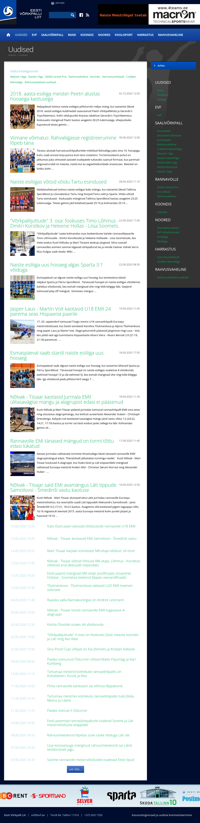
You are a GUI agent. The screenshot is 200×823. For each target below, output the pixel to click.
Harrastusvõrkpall (113, 76)
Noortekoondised (168, 228)
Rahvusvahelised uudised (40, 82)
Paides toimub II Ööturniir (67, 710)
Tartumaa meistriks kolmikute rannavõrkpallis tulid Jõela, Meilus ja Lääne (90, 698)
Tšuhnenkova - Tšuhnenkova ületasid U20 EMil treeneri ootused (90, 587)
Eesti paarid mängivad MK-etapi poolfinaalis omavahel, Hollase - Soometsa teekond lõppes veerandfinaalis (89, 575)
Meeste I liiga (18, 76)
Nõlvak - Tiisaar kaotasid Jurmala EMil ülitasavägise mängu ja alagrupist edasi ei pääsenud (67, 399)
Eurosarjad (164, 140)
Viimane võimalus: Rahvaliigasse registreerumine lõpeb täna (63, 140)
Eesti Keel (60, 3)
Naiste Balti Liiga (167, 162)
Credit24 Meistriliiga (169, 149)
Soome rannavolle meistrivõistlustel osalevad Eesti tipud (91, 759)
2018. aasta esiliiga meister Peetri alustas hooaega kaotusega (55, 96)
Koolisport (124, 35)
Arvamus (162, 95)
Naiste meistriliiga (168, 158)
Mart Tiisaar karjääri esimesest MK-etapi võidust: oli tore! (91, 550)
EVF (34, 35)
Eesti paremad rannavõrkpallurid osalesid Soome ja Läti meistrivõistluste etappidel (90, 722)
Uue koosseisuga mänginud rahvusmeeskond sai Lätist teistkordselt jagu (89, 747)
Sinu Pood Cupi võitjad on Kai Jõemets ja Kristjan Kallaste (91, 649)
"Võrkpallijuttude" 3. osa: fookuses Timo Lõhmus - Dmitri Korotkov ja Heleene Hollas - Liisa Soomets (65, 223)
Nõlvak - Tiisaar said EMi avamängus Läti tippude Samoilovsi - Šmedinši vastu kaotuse (63, 487)
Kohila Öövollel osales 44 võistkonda (75, 624)
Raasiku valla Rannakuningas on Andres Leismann (86, 599)
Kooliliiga (162, 237)
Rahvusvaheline (170, 35)
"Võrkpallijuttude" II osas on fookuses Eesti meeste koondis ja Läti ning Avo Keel (93, 636)
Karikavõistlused (167, 167)
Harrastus (145, 35)
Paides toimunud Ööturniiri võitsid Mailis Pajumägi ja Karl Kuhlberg (91, 661)
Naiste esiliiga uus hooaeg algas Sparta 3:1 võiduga (56, 267)
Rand (72, 35)
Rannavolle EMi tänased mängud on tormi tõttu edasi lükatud (62, 443)
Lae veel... (75, 769)
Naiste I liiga (35, 76)
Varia (160, 90)
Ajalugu (161, 99)
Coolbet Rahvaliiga (168, 261)
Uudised (21, 35)
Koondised (163, 131)
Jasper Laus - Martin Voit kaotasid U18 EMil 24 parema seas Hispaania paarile (60, 311)
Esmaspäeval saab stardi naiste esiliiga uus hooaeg (56, 355)
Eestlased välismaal (169, 135)
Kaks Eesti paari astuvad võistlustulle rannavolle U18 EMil (91, 526)
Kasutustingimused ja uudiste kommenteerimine (162, 815)
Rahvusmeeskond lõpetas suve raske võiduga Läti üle (88, 735)
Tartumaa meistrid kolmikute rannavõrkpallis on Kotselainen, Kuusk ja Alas (84, 673)
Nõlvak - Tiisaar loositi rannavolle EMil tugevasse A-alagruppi (86, 612)
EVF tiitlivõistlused (168, 232)
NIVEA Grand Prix (56, 76)
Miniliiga (162, 241)
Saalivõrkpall (52, 35)
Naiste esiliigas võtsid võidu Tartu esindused (59, 181)
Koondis (86, 35)
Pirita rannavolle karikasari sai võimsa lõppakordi (85, 686)
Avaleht (12, 55)
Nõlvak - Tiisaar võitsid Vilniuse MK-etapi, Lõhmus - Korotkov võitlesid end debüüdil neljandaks (93, 563)
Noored (104, 35)
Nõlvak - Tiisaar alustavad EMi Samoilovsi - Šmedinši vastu (92, 538)
